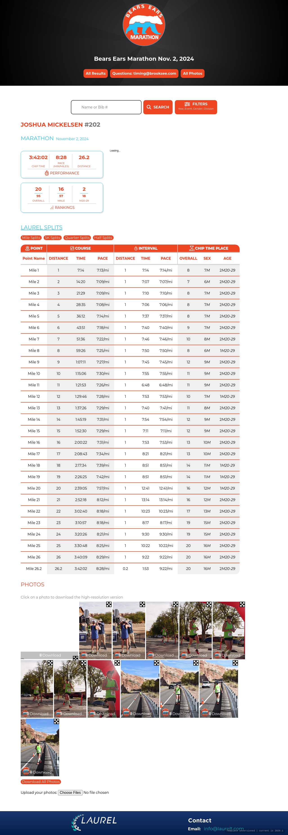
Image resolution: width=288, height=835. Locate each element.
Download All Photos (41, 782)
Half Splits (103, 238)
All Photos (192, 73)
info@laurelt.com (224, 828)
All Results (96, 73)
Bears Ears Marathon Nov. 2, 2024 (144, 58)
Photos (32, 584)
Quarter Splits (77, 238)
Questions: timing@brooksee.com (144, 73)
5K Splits (52, 238)
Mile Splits (31, 238)
